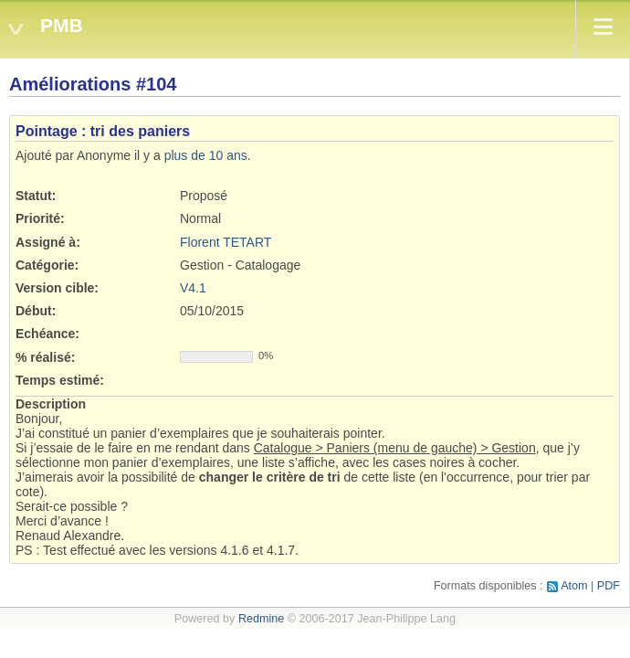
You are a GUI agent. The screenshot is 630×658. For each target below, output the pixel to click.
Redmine (261, 618)
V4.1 (193, 288)
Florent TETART (225, 242)
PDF (608, 585)
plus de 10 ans (205, 155)
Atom (574, 585)
